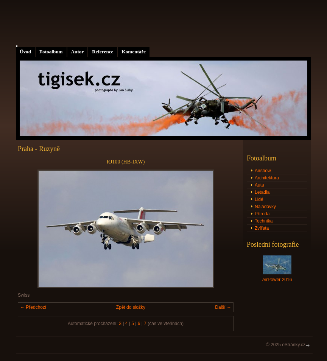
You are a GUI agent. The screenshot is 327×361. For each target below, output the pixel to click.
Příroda (262, 213)
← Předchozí (33, 307)
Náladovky (265, 206)
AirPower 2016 (277, 279)
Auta (259, 185)
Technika (263, 221)
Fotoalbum (51, 51)
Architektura (267, 177)
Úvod (25, 51)
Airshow (263, 170)
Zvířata (262, 228)
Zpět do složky (130, 307)
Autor (77, 51)
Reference (102, 51)
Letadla (262, 192)
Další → (223, 307)
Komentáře (133, 51)
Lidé (259, 199)
